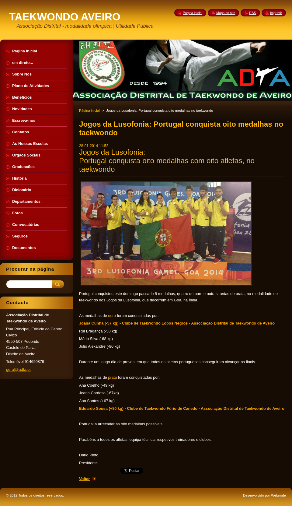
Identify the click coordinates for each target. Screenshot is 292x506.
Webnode (278, 495)
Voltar (84, 478)
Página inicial (89, 110)
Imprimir (276, 13)
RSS (252, 13)
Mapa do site (225, 13)
